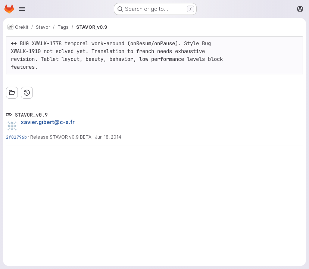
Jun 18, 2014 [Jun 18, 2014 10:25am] (108, 137)
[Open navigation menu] (22, 9)
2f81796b (16, 137)
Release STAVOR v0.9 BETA (60, 137)
